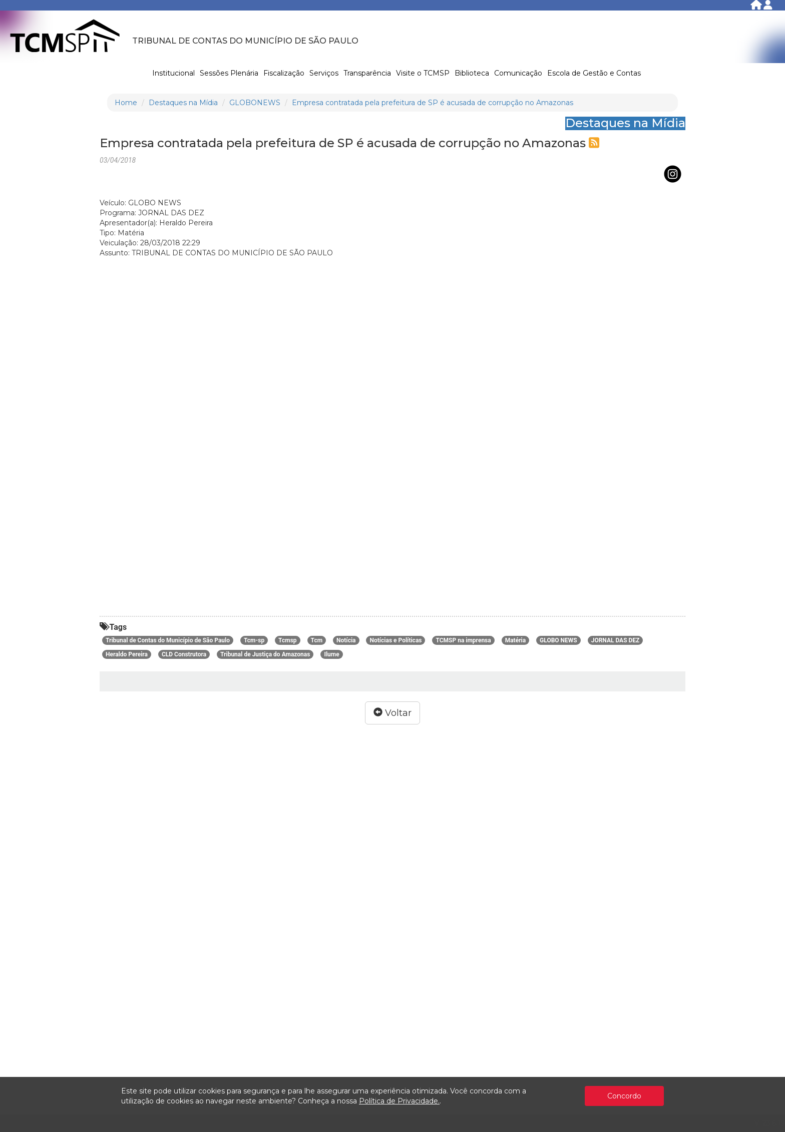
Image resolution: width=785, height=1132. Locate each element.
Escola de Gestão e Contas (594, 73)
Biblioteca (472, 73)
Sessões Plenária (229, 73)
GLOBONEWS (254, 102)
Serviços (323, 73)
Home (126, 102)
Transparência (367, 73)
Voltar (392, 712)
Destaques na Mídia (183, 102)
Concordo (624, 1095)
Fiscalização (283, 73)
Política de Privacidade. (399, 1100)
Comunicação (518, 73)
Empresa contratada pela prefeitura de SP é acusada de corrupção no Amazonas (432, 102)
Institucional (173, 73)
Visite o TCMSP (423, 73)
